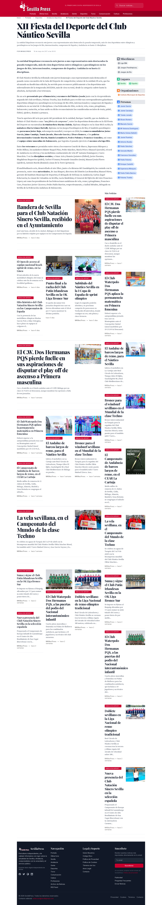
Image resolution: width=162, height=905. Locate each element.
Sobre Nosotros (88, 853)
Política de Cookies (90, 862)
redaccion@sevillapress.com (43, 898)
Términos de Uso (89, 865)
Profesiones (127, 14)
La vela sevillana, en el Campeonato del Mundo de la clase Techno (114, 533)
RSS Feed (54, 887)
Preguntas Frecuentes (123, 881)
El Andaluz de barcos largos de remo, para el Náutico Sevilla (57, 448)
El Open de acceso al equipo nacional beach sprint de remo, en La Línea (29, 266)
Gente (74, 14)
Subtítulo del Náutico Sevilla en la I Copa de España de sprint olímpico (87, 290)
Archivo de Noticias (58, 884)
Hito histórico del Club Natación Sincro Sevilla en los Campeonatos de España (30, 306)
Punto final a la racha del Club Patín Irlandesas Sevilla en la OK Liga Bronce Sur (57, 290)
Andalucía (64, 14)
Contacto (86, 872)
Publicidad (119, 877)
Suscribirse (129, 866)
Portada (33, 14)
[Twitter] (24, 874)
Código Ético (87, 856)
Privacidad (114, 897)
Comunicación (104, 14)
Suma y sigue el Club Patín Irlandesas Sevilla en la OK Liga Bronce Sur (30, 579)
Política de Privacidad (91, 859)
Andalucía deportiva (54, 18)
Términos (131, 897)
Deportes (83, 14)
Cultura (116, 14)
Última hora (43, 14)
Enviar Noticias (120, 884)
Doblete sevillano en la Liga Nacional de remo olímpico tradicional (88, 602)
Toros (93, 14)
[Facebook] (20, 874)
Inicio (19, 18)
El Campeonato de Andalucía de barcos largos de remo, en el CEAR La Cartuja (28, 472)
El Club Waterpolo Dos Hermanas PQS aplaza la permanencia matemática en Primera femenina (30, 427)
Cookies (123, 897)
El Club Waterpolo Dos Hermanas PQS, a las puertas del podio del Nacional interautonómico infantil (58, 608)
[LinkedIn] (32, 874)
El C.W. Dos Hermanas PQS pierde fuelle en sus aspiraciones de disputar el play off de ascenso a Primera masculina (114, 221)
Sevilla (54, 14)
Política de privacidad (131, 873)
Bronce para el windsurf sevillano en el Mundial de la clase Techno (88, 448)
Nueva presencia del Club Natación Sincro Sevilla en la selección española (29, 622)
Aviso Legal (87, 868)
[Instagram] (28, 874)
